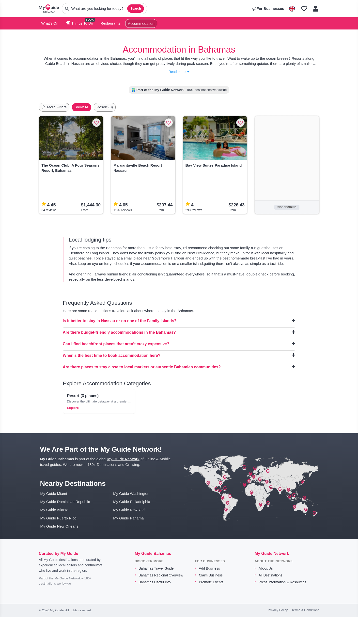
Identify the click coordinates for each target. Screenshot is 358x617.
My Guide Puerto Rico (58, 518)
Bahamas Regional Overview (161, 575)
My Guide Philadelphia (131, 502)
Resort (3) (116, 107)
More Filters (54, 107)
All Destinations (270, 575)
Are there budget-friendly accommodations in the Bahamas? (179, 332)
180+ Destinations (102, 464)
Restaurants (110, 23)
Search (135, 8)
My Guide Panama (128, 518)
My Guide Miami (53, 493)
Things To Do (79, 23)
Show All (93, 107)
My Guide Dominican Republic (65, 502)
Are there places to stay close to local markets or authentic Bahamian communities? (179, 367)
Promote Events (211, 582)
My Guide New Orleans (59, 526)
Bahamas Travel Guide (156, 568)
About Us (266, 568)
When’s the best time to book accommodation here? (179, 355)
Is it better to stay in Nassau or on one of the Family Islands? (179, 320)
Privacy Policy (278, 610)
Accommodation (141, 23)
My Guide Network (123, 459)
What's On (50, 23)
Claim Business (210, 575)
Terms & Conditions (305, 610)
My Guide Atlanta (54, 510)
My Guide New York (129, 510)
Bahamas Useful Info (155, 582)
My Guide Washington (131, 493)
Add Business (209, 568)
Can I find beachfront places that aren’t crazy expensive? (179, 344)
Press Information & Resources (282, 582)
